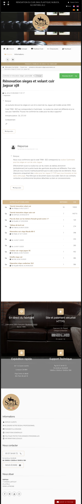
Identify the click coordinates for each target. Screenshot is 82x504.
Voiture (10, 49)
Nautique (66, 49)
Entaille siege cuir (16, 257)
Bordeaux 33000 (31, 323)
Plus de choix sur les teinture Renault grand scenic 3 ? (29, 219)
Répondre (9, 131)
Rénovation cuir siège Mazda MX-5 (22, 232)
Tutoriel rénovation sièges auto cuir (22, 213)
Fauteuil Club (37, 49)
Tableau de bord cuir (17, 225)
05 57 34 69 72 (13, 453)
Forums (8, 54)
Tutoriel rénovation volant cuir (20, 206)
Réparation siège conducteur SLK (22, 263)
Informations (19, 54)
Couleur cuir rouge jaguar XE (20, 251)
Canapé (22, 49)
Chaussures (52, 49)
